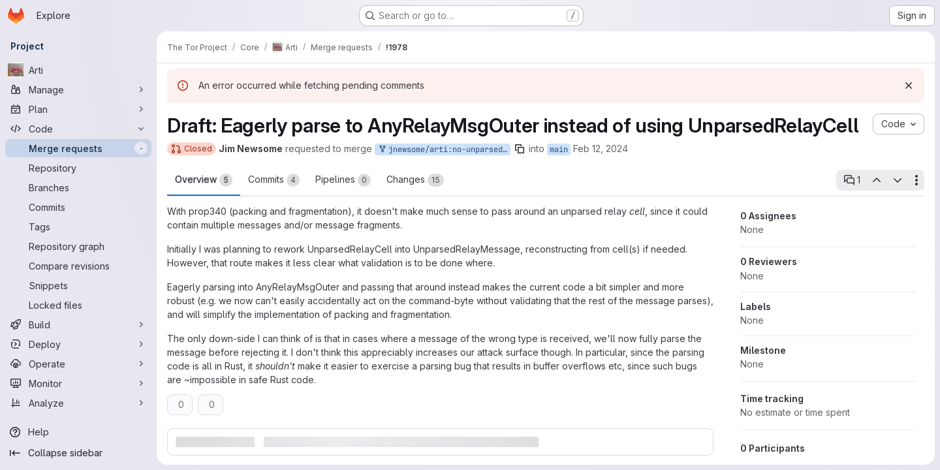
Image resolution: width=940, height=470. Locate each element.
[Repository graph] (78, 246)
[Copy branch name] (519, 149)
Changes (415, 180)
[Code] (78, 128)
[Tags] (78, 226)
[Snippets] (78, 285)
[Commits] (78, 207)
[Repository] (78, 168)
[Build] (78, 324)
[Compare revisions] (78, 266)
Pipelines (343, 180)
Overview (203, 180)
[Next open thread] (897, 180)
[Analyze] (78, 403)
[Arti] (78, 70)
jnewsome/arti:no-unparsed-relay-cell (443, 149)
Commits (274, 180)
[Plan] (78, 109)
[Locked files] (78, 305)
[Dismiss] (908, 85)
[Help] (78, 432)
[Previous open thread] (876, 180)
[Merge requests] (78, 148)
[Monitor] (78, 383)
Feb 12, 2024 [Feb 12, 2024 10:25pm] (600, 148)
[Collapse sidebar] (78, 453)
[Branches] (78, 187)
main (559, 149)
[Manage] (78, 89)
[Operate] (78, 363)
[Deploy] (78, 344)
